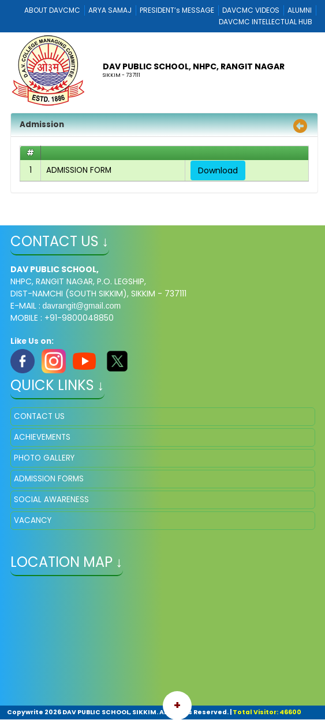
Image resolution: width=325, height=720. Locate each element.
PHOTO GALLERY (44, 457)
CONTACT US (39, 416)
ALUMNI (299, 10)
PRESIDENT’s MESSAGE (177, 10)
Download (218, 170)
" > (162, 642)
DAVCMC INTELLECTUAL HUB (265, 22)
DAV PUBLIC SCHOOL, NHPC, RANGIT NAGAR (194, 66)
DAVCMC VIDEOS (250, 10)
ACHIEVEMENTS (42, 437)
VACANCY (32, 520)
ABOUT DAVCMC (52, 10)
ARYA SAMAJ (110, 10)
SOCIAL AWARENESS (51, 499)
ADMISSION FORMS (49, 478)
